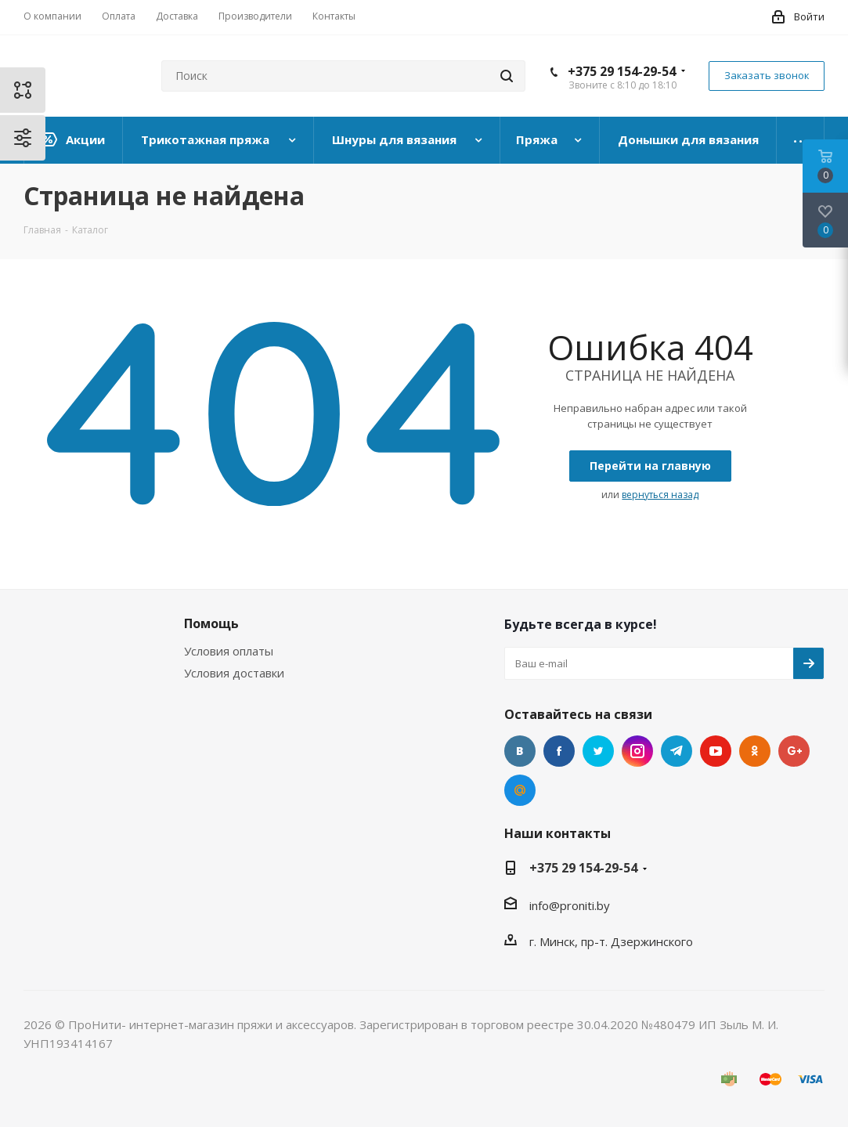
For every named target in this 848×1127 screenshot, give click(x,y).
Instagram (637, 751)
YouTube (715, 751)
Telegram (676, 751)
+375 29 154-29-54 (622, 71)
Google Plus (794, 751)
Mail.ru (520, 790)
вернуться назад (660, 494)
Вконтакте (520, 751)
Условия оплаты (228, 651)
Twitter (598, 751)
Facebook (559, 751)
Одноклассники (754, 751)
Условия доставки (234, 673)
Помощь (211, 623)
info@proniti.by (569, 905)
